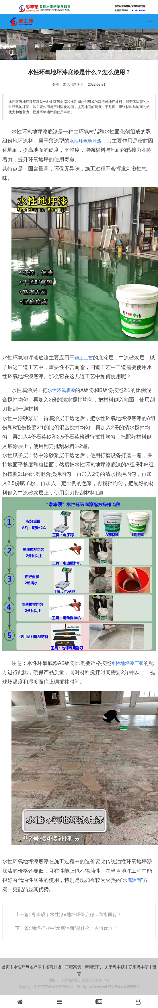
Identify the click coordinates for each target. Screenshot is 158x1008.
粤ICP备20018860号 (123, 986)
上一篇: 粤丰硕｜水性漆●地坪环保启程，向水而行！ (68, 914)
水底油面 (132, 880)
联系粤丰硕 (138, 967)
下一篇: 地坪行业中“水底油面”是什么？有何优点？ (66, 928)
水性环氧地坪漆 (85, 140)
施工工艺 (84, 357)
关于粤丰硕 (115, 967)
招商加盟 (53, 967)
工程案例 (73, 967)
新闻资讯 (93, 967)
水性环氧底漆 (61, 390)
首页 (6, 967)
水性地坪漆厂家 (127, 663)
